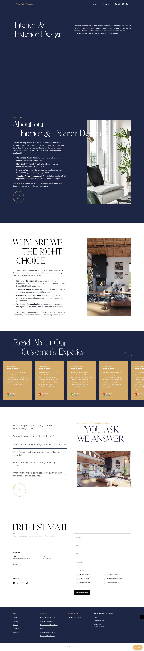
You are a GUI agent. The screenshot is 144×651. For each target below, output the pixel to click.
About (15, 617)
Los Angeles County (74, 617)
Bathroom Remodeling (47, 617)
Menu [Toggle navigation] (93, 4)
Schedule (16, 632)
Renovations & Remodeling (49, 625)
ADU (41, 628)
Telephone (97, 624)
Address (96, 618)
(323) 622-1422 (47, 558)
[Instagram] (119, 4)
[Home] (24, 4)
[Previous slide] (124, 354)
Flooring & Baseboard (47, 636)
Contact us (16, 628)
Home (15, 613)
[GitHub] (123, 4)
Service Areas (73, 613)
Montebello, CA (17, 564)
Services (43, 613)
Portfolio (15, 621)
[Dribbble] (127, 4)
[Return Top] (142, 617)
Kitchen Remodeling (46, 621)
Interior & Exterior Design (48, 632)
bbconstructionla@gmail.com (21, 558)
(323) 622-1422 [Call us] (99, 626)
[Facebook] (116, 4)
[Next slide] (130, 354)
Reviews (15, 625)
